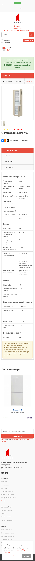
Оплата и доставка (7, 494)
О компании (17, 5)
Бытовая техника (20, 81)
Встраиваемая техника (7, 533)
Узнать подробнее (10, 556)
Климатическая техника (7, 536)
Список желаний (6, 517)
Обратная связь (28, 40)
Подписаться (17, 436)
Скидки (17, 3)
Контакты (23, 5)
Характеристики (11, 150)
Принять (26, 556)
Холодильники (30, 81)
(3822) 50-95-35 (11, 30)
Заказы (3, 514)
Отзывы (7, 156)
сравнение (5, 42)
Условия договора (7, 491)
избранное (5, 40)
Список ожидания (7, 520)
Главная (4, 5)
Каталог (10, 5)
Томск (18, 26)
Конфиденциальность (8, 498)
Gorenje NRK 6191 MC (14, 132)
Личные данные (6, 510)
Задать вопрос (10, 167)
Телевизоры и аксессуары (7, 539)
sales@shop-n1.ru (25, 30)
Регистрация (15, 9)
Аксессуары (9, 161)
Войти (21, 9)
